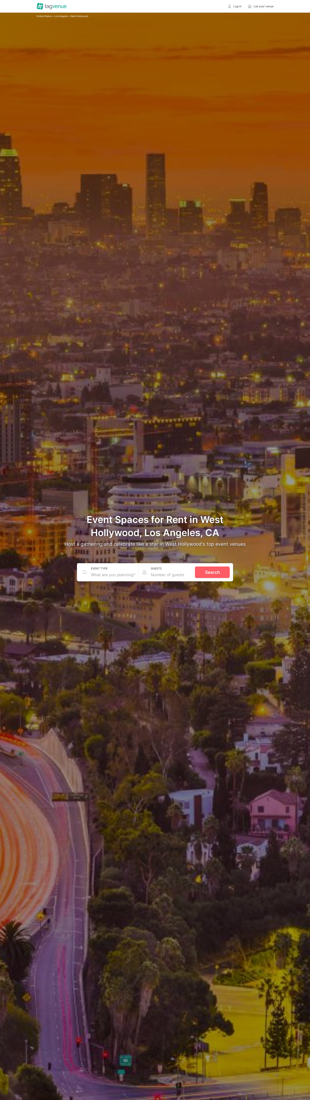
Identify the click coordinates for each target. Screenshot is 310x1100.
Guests (156, 568)
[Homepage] (51, 6)
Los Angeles (61, 16)
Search (212, 572)
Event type (99, 568)
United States (44, 16)
